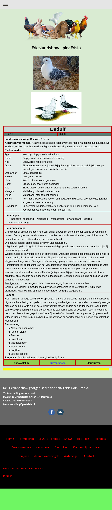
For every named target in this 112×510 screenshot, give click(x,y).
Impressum (8, 468)
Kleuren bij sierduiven (87, 447)
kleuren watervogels (46, 456)
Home (10, 439)
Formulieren (26, 439)
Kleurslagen (43, 447)
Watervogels (71, 456)
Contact (89, 456)
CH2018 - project (49, 439)
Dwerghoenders (21, 447)
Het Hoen (83, 439)
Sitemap (39, 468)
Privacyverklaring (24, 468)
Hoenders (100, 439)
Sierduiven (61, 447)
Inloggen (7, 475)
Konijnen (23, 456)
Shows (68, 439)
